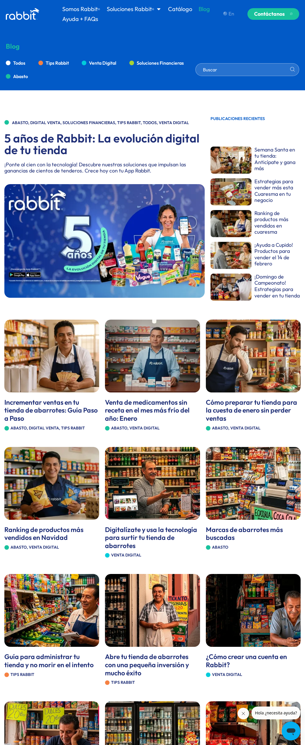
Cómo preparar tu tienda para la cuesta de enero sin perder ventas (251, 410)
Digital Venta (45, 122)
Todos (19, 63)
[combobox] (247, 69)
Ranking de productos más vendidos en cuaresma (271, 222)
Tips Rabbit (57, 63)
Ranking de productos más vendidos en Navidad (43, 533)
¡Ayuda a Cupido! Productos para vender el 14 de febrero (273, 254)
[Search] (292, 69)
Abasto (20, 76)
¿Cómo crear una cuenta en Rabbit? (246, 660)
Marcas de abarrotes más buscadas (244, 533)
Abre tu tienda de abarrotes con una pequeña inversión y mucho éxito (147, 664)
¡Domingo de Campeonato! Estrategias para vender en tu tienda (277, 286)
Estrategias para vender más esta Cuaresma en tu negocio (273, 191)
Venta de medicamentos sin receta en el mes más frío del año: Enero (147, 410)
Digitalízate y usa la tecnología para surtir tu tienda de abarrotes (151, 537)
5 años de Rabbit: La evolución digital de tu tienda (101, 144)
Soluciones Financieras (160, 63)
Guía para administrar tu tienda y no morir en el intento (49, 660)
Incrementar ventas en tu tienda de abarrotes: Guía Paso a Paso (51, 410)
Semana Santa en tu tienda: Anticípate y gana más (274, 159)
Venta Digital (102, 63)
